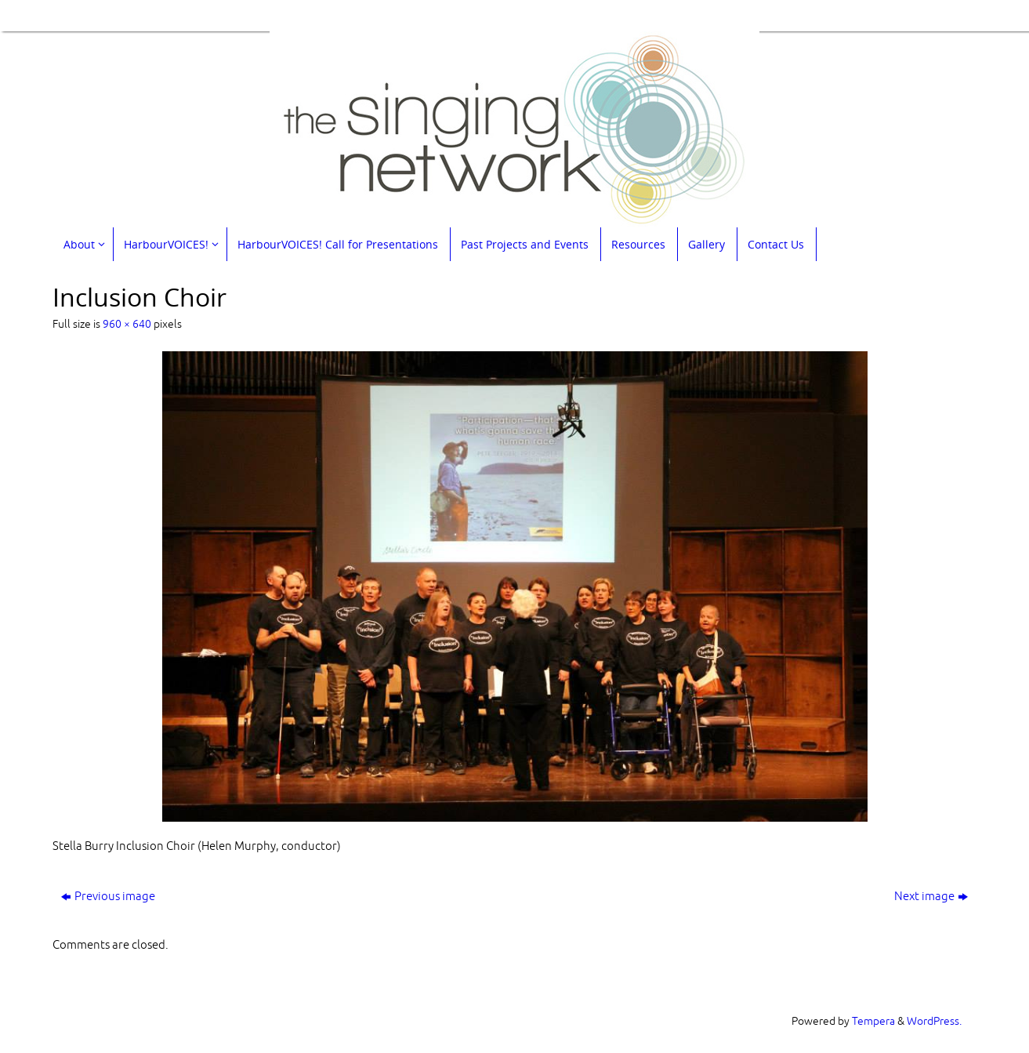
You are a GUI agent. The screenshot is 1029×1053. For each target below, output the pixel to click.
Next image (931, 896)
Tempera (873, 1021)
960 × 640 (127, 324)
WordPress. (934, 1021)
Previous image (108, 896)
